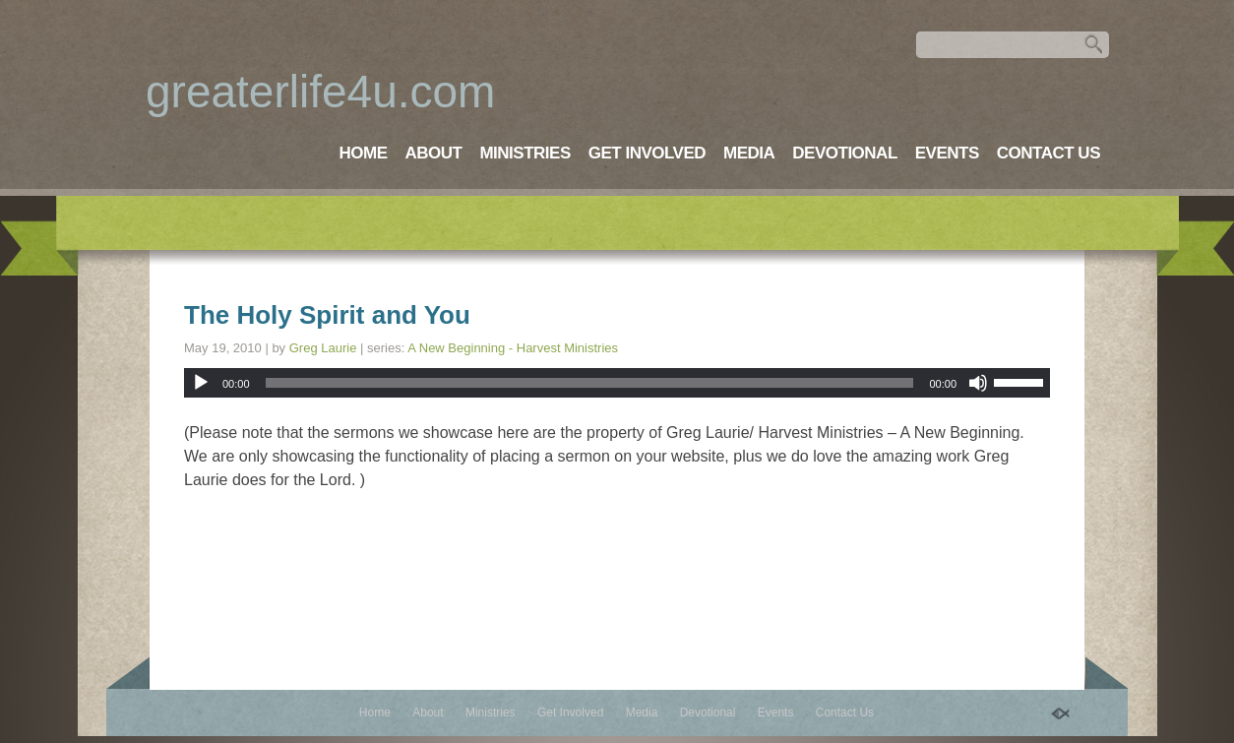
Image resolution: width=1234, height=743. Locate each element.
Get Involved (647, 153)
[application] (617, 383)
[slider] (590, 383)
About (433, 153)
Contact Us (1048, 153)
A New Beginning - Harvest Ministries (512, 348)
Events (947, 153)
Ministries (524, 153)
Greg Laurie (323, 348)
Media (748, 153)
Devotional (844, 153)
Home (363, 153)
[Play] (201, 383)
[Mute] (978, 383)
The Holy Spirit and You (327, 315)
